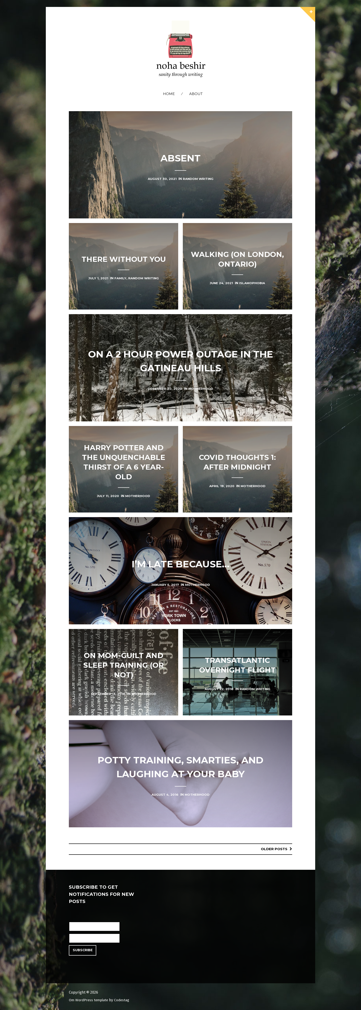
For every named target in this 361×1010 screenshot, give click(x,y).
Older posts (273, 849)
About (196, 94)
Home (169, 94)
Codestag (124, 1000)
